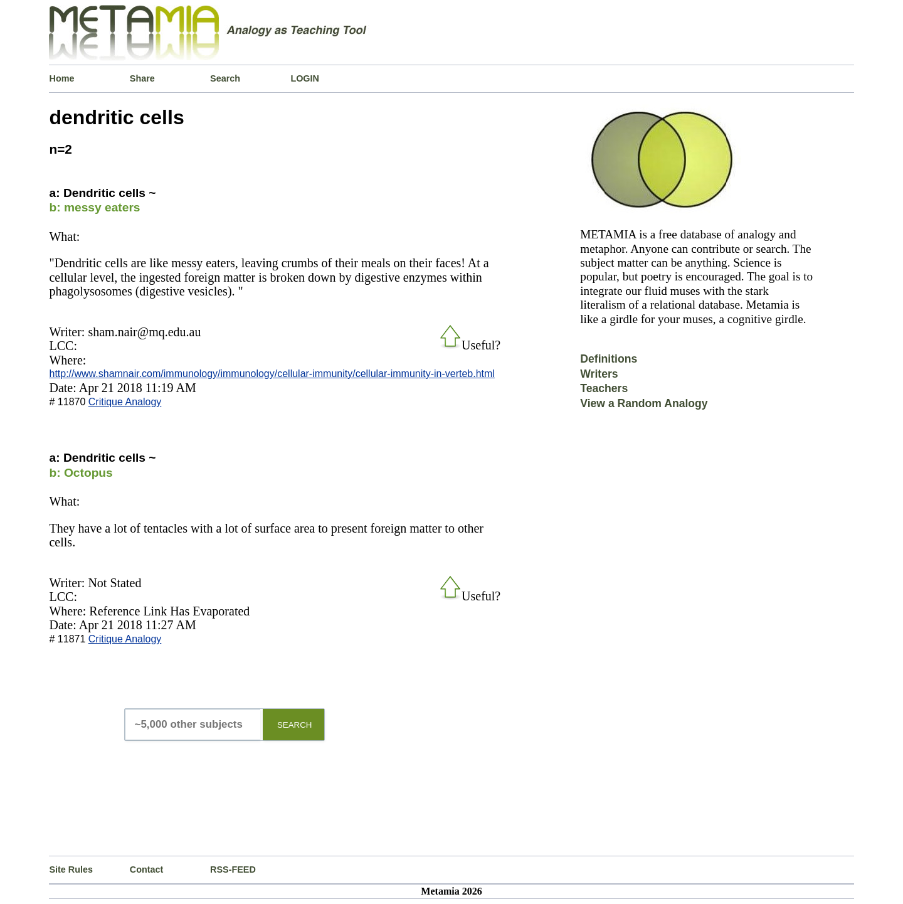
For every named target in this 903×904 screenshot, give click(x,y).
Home (61, 78)
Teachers (604, 388)
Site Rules (71, 869)
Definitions (608, 359)
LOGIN (304, 78)
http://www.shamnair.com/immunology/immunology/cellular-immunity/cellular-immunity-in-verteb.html (271, 373)
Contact (147, 869)
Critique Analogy (125, 401)
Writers (599, 374)
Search (225, 78)
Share (142, 78)
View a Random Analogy (643, 403)
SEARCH (294, 725)
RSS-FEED (233, 869)
